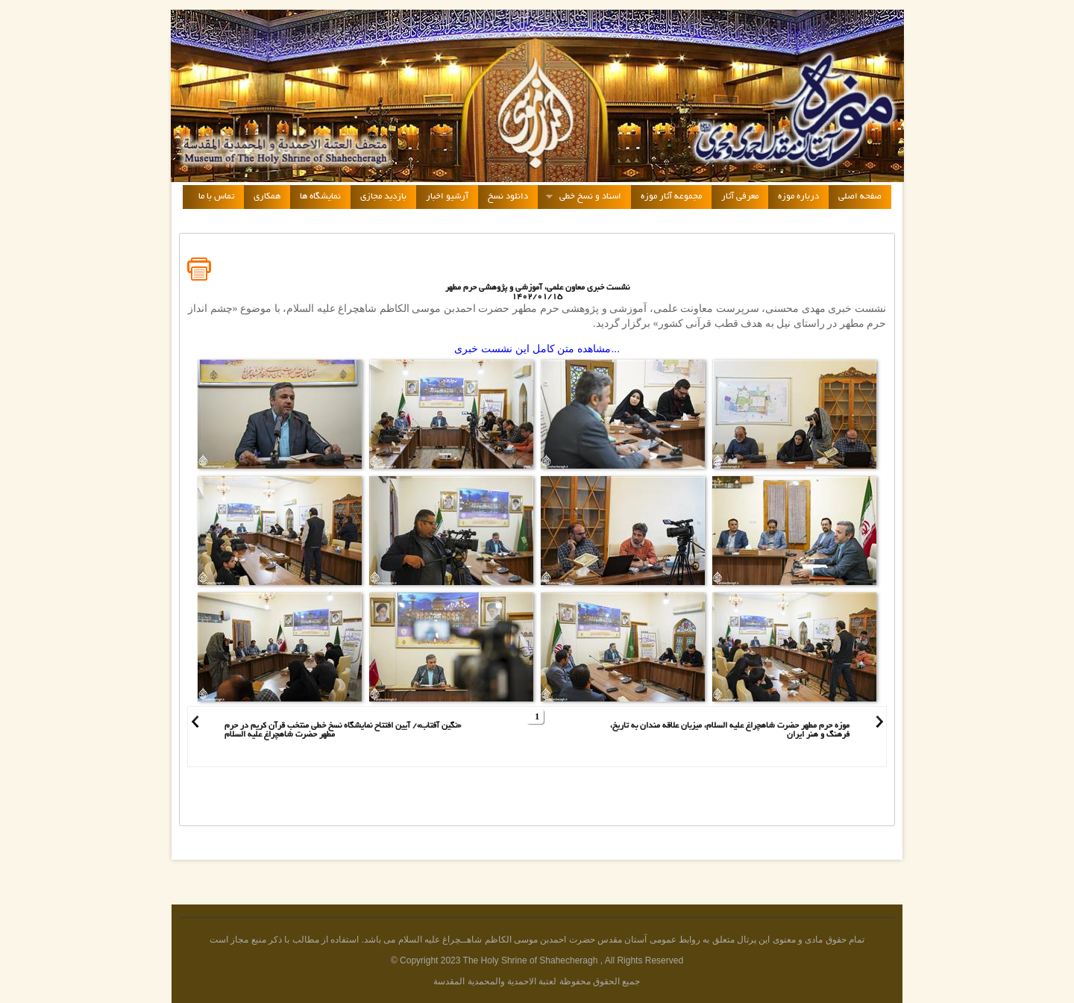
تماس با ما (216, 196)
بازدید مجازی (383, 196)
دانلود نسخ (508, 196)
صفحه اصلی (860, 196)
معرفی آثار (740, 196)
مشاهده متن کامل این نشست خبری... (537, 348)
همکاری (267, 196)
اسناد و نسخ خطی (579, 197)
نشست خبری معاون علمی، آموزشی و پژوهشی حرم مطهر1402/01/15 (537, 292)
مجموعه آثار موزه (671, 196)
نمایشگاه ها (320, 196)
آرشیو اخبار (447, 196)
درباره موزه (798, 196)
